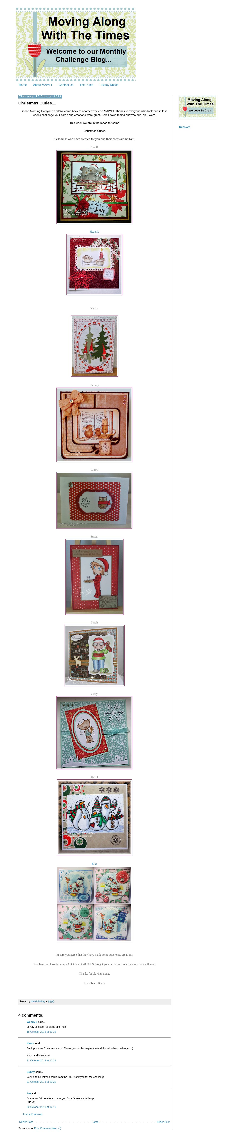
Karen (30, 1043)
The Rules (86, 84)
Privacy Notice (108, 84)
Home (23, 84)
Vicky (94, 693)
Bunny (31, 1071)
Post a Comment (32, 1114)
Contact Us (66, 84)
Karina (94, 308)
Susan (94, 536)
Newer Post (26, 1121)
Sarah (94, 622)
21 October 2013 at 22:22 (41, 1081)
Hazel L (94, 231)
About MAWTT (42, 84)
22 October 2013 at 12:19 (41, 1106)
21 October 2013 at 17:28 (41, 1060)
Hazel (94, 777)
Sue (29, 1093)
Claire (94, 469)
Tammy (94, 385)
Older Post (163, 1121)
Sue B (94, 147)
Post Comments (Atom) (47, 1128)
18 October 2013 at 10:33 (41, 1031)
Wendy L (32, 1021)
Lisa (94, 863)
